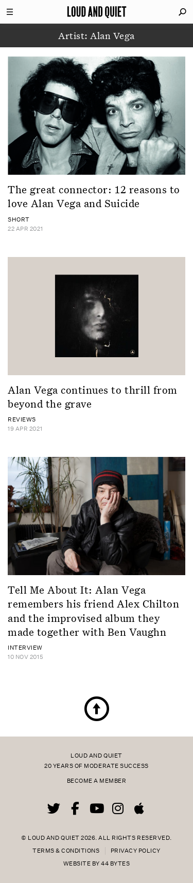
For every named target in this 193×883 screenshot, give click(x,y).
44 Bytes (115, 864)
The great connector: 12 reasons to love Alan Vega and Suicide (94, 196)
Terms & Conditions (65, 851)
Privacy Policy (136, 851)
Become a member (97, 781)
